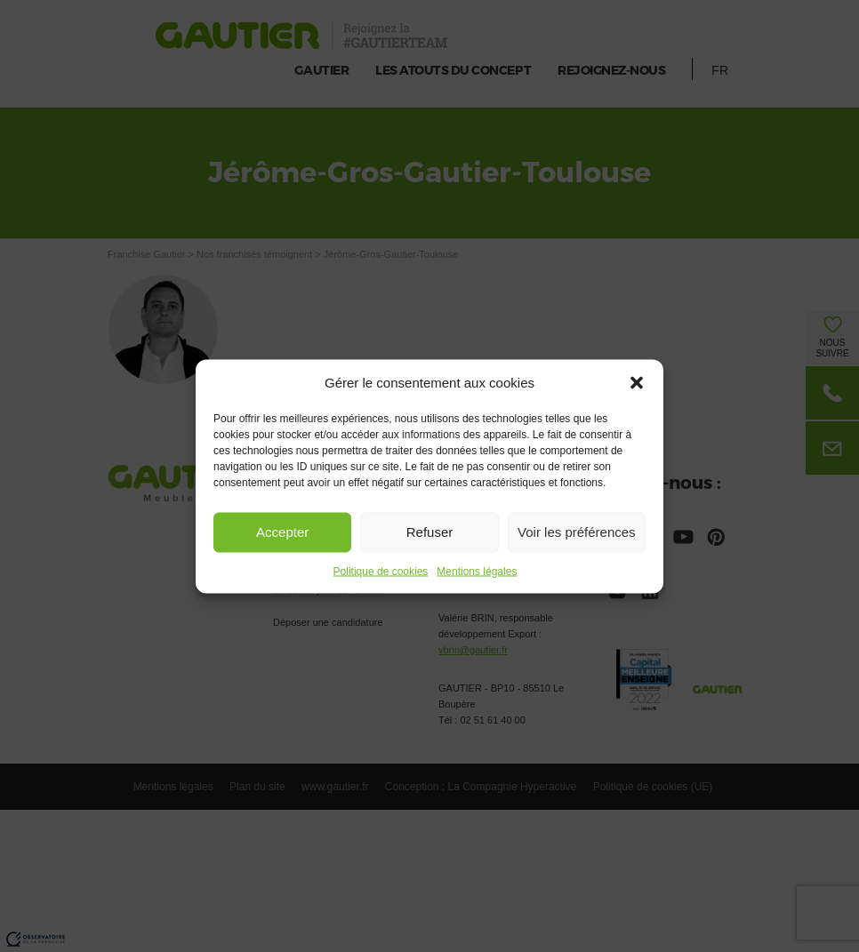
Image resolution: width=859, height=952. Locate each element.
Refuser (430, 532)
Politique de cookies (381, 570)
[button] (637, 382)
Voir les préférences (577, 532)
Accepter (282, 532)
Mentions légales (477, 570)
